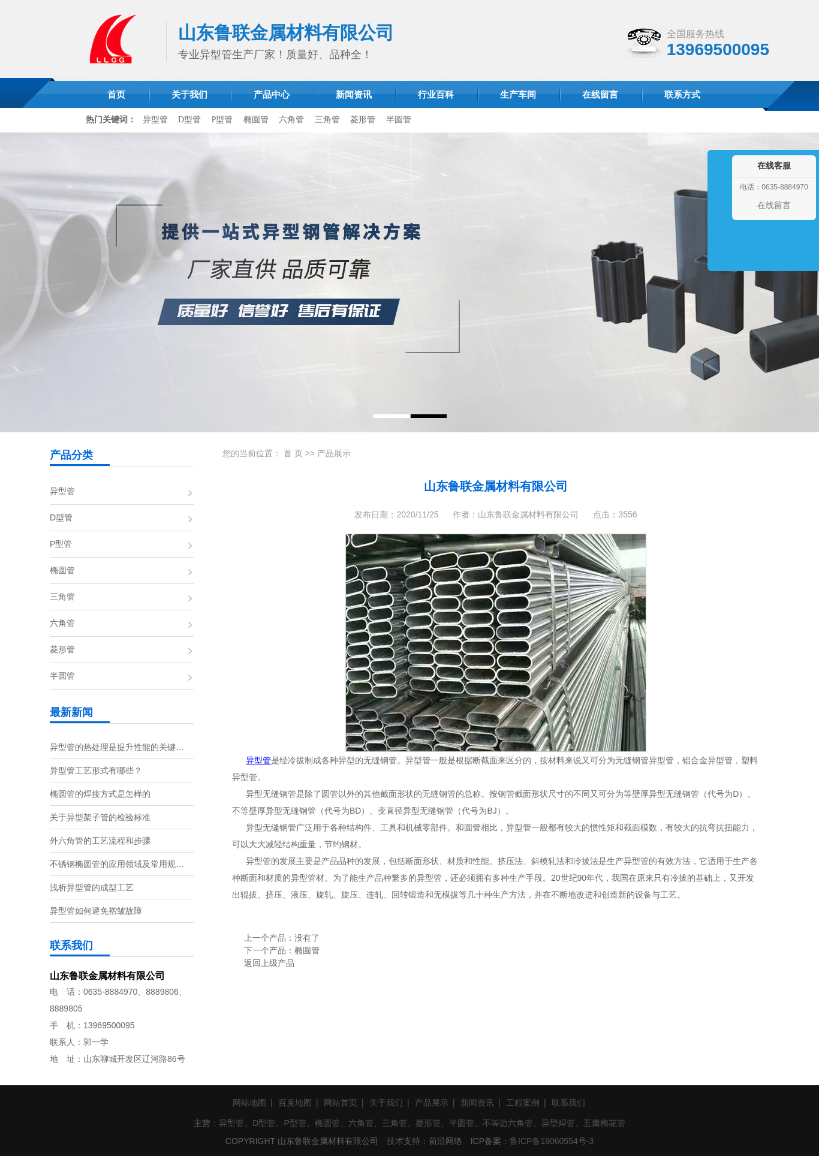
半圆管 (398, 119)
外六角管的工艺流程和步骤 (100, 840)
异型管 (155, 119)
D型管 (189, 119)
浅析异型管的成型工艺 (92, 887)
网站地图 (249, 1102)
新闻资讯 (477, 1102)
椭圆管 (256, 119)
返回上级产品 (269, 963)
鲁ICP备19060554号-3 (552, 1141)
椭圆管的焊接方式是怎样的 (100, 794)
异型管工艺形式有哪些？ (96, 770)
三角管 (327, 119)
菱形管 (362, 119)
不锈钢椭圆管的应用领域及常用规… (117, 864)
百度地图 (295, 1102)
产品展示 (334, 453)
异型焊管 (558, 1123)
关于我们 (386, 1102)
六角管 (291, 119)
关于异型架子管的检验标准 (100, 817)
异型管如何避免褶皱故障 (96, 911)
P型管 (222, 119)
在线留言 (774, 205)
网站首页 (340, 1102)
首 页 (293, 453)
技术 (395, 1141)
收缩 (718, 223)
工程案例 (523, 1102)
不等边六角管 (508, 1123)
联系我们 (568, 1102)
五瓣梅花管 (604, 1123)
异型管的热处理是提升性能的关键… (117, 747)
